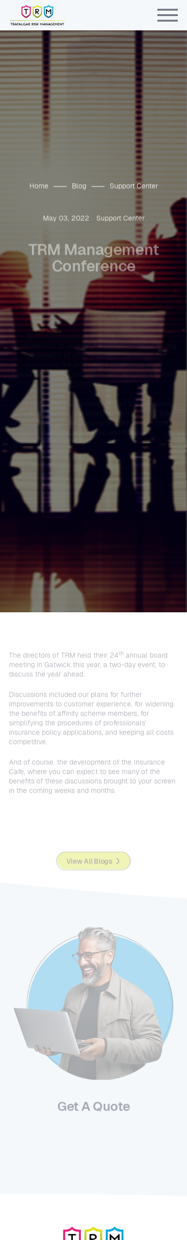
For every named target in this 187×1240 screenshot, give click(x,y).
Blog (79, 186)
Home (38, 186)
